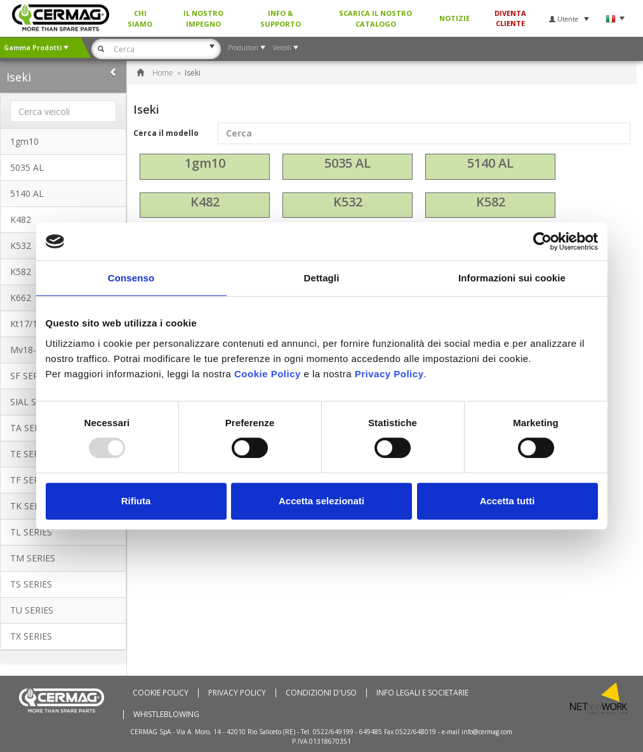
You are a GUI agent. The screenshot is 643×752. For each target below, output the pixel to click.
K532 (347, 201)
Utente (569, 19)
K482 (20, 219)
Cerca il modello (381, 133)
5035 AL (27, 167)
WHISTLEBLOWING (166, 714)
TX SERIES (31, 636)
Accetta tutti (507, 500)
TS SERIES (31, 584)
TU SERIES (31, 610)
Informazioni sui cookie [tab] (512, 277)
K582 (490, 201)
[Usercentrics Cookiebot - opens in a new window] (542, 241)
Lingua (615, 19)
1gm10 (24, 141)
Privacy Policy (237, 692)
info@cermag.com (486, 731)
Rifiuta (136, 500)
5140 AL (27, 193)
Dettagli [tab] (322, 277)
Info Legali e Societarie (422, 692)
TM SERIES (32, 558)
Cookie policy (161, 692)
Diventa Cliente (510, 18)
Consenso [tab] (131, 277)
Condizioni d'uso (321, 692)
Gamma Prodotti (36, 47)
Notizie (454, 18)
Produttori (246, 47)
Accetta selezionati (321, 500)
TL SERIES (31, 532)
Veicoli (285, 47)
